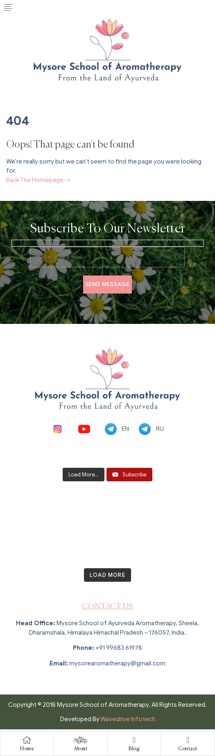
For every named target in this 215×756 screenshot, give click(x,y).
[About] (81, 740)
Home (27, 749)
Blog (134, 749)
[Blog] (134, 740)
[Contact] (188, 740)
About (81, 749)
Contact (187, 749)
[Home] (27, 740)
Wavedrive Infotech (127, 719)
